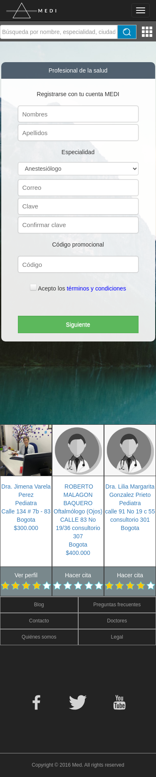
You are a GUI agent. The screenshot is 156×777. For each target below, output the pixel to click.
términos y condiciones (96, 288)
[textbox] (58, 32)
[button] (78, 324)
